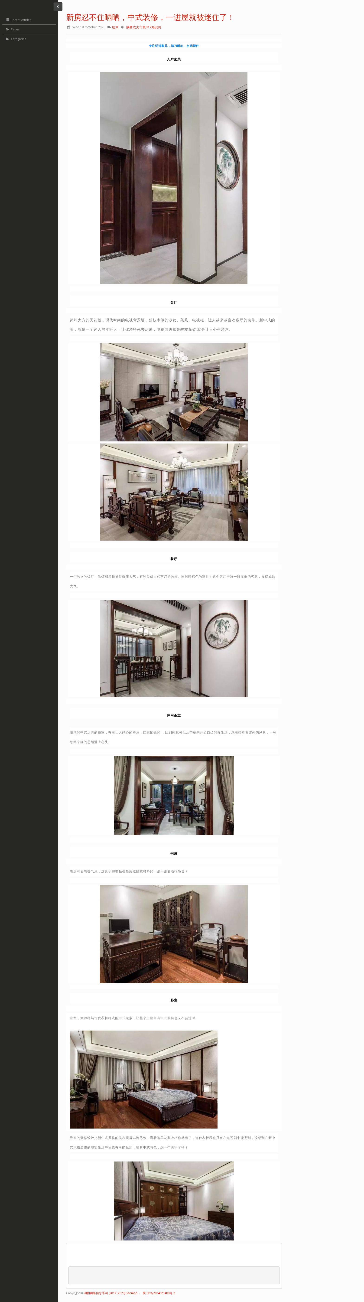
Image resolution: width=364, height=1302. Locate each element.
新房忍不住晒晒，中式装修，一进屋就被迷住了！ (150, 17)
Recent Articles (18, 19)
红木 (115, 27)
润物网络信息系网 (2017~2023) (105, 1293)
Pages (12, 29)
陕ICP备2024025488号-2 (159, 1293)
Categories (15, 39)
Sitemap (131, 1293)
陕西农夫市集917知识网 (143, 27)
